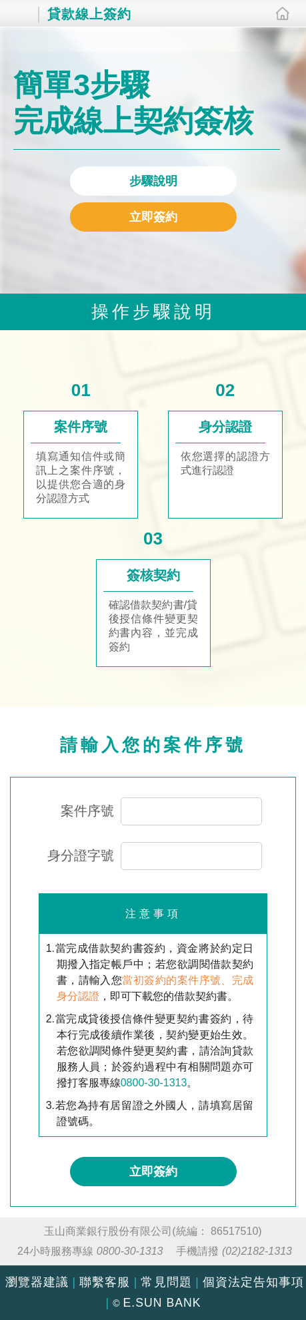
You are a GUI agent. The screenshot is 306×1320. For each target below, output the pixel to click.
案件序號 (87, 810)
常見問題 (166, 1282)
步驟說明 (153, 181)
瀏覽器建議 (37, 1282)
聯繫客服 (104, 1282)
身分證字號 (80, 855)
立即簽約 (153, 217)
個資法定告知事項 (253, 1282)
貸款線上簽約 (81, 13)
